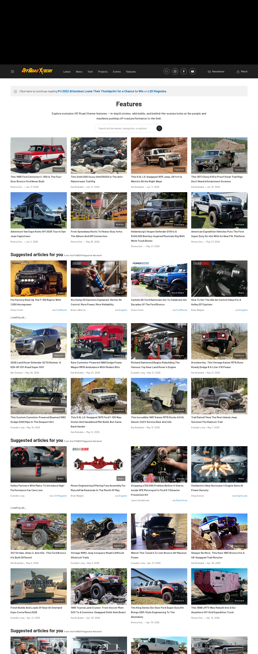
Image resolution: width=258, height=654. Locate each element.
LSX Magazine (157, 91)
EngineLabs (241, 495)
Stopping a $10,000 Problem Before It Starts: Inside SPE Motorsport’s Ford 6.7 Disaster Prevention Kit (157, 490)
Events (117, 71)
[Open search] (166, 71)
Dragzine (122, 309)
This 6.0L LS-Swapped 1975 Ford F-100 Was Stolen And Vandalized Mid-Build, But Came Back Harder (96, 422)
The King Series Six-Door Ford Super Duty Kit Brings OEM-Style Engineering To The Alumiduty (157, 612)
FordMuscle (61, 309)
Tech (90, 71)
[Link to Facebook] (184, 71)
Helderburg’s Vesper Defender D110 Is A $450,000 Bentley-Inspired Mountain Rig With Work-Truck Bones (158, 236)
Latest (67, 71)
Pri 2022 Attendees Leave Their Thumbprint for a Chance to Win (100, 91)
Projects (103, 71)
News (79, 71)
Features (131, 71)
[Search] (159, 128)
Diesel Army (181, 500)
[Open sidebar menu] (12, 71)
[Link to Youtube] (192, 71)
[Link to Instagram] (175, 71)
